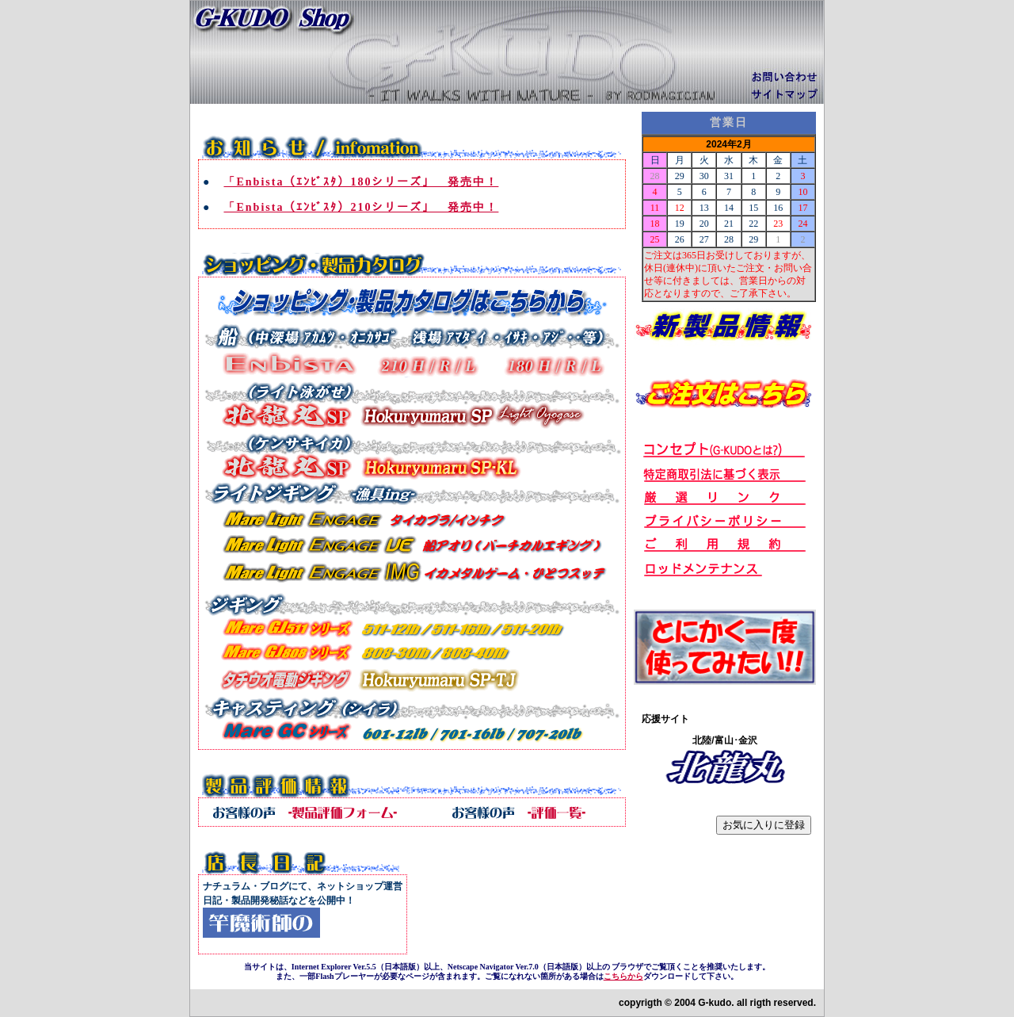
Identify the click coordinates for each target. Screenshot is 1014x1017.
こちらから (623, 976)
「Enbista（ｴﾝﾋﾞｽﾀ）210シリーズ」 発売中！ (360, 207)
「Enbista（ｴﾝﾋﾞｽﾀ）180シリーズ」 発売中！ (360, 182)
